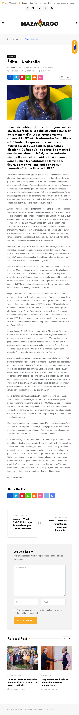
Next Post (59, 518)
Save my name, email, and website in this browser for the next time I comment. (40, 611)
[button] (65, 639)
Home (9, 39)
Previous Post (21, 516)
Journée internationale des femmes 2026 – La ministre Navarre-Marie (22, 683)
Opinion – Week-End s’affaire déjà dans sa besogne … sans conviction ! (22, 525)
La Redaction (16, 67)
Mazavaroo (50, 709)
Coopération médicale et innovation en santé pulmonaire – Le (54, 683)
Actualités (12, 675)
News (20, 675)
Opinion (18, 39)
